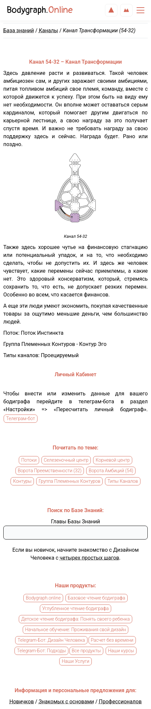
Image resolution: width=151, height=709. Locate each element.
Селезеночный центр (66, 460)
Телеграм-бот (20, 418)
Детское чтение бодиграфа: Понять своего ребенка (75, 619)
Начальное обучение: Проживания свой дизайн (75, 629)
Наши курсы (121, 651)
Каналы (48, 30)
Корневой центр (113, 460)
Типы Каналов (123, 481)
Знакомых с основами (66, 701)
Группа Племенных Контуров (69, 481)
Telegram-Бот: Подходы (41, 651)
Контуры (22, 481)
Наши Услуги (75, 661)
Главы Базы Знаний (75, 521)
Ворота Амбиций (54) (111, 471)
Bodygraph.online (43, 598)
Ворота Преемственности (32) (50, 471)
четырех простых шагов (89, 558)
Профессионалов (120, 701)
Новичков (21, 701)
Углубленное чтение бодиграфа (75, 608)
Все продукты (86, 651)
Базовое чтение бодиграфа (96, 598)
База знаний (18, 30)
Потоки (29, 460)
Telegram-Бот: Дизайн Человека (51, 640)
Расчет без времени (112, 640)
